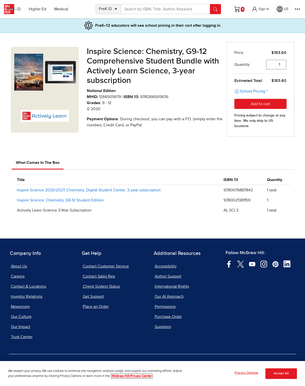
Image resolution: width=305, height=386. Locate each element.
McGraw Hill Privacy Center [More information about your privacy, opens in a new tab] (132, 376)
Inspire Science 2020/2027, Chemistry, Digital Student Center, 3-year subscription (89, 190)
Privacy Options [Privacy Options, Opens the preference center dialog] (246, 373)
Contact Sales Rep (99, 276)
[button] (260, 9)
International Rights (172, 286)
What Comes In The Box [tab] (38, 163)
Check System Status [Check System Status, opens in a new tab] (101, 286)
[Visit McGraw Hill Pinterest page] (275, 264)
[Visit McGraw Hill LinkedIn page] (287, 264)
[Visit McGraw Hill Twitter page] (240, 264)
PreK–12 (27, 9)
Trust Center (22, 337)
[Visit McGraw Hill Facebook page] (229, 264)
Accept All (281, 373)
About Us (19, 266)
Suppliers (163, 327)
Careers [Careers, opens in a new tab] (17, 276)
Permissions (165, 307)
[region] (152, 373)
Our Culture (21, 317)
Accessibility (166, 266)
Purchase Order (168, 317)
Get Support (93, 296)
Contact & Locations (28, 286)
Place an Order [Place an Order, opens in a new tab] (96, 307)
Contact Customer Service (106, 266)
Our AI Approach (169, 296)
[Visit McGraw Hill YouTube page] (252, 264)
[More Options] (297, 9)
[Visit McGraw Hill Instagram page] (263, 264)
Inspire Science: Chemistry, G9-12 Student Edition (60, 200)
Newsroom (20, 307)
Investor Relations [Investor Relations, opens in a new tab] (26, 296)
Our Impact (20, 327)
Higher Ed (51, 9)
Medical (74, 9)
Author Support (168, 276)
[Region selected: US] (282, 9)
